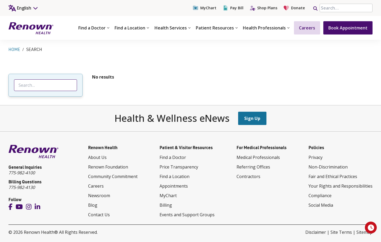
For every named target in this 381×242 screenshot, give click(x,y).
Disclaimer (315, 232)
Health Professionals (266, 28)
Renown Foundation (108, 167)
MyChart (204, 8)
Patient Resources (217, 28)
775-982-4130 (21, 187)
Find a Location (132, 28)
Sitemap (364, 232)
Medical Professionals (258, 157)
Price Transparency (179, 167)
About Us (97, 157)
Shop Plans (263, 8)
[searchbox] (346, 8)
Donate (294, 8)
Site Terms (341, 232)
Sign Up (252, 118)
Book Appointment (348, 28)
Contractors (248, 176)
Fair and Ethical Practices (333, 176)
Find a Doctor (93, 28)
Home (14, 49)
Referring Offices (253, 167)
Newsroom (99, 195)
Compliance (320, 195)
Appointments (174, 186)
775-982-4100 (21, 173)
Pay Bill (233, 8)
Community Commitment (113, 176)
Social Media (321, 205)
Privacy (316, 157)
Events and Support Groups (187, 215)
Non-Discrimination (328, 167)
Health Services (172, 28)
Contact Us (99, 215)
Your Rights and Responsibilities (341, 186)
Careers (307, 28)
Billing (166, 205)
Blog (92, 205)
